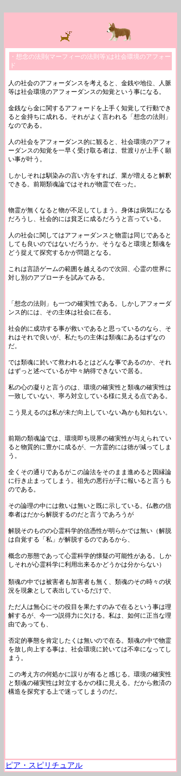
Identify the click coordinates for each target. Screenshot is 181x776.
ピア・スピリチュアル (44, 765)
